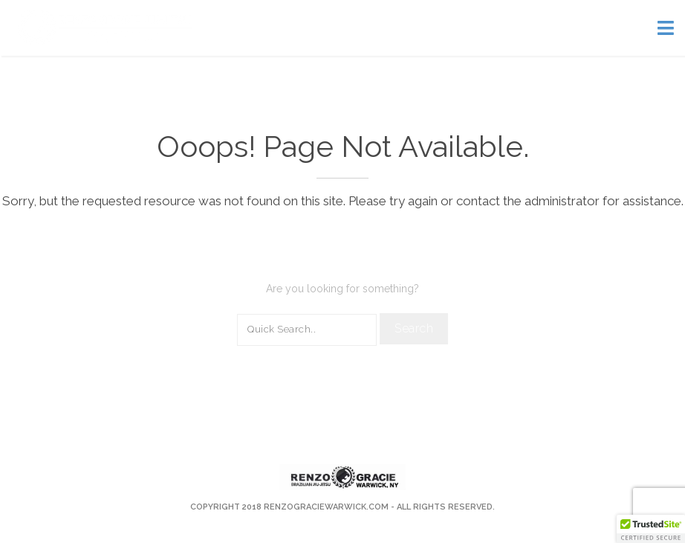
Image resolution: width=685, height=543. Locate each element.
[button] (651, 529)
